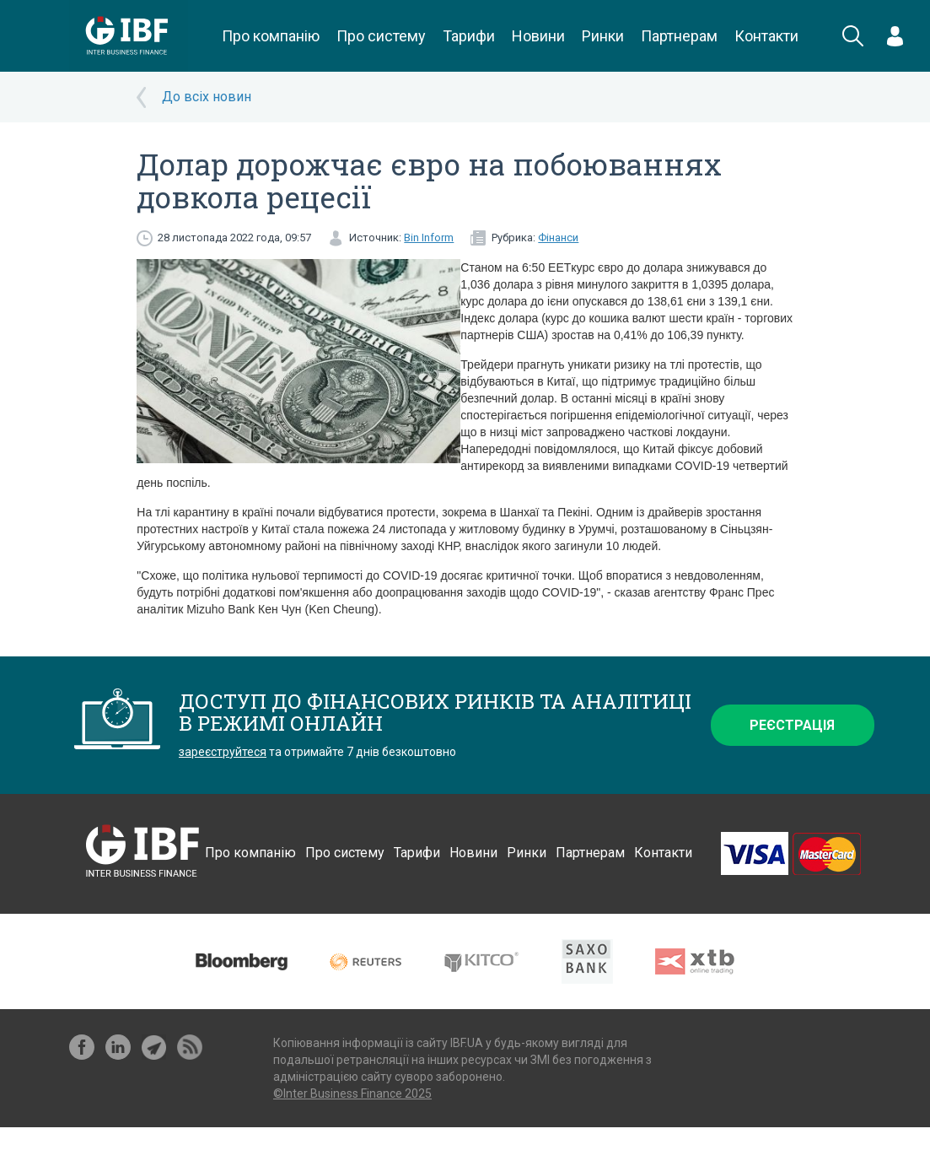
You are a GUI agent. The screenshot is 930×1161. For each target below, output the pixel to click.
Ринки (603, 36)
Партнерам (679, 36)
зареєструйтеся (222, 752)
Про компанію (271, 36)
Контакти (766, 36)
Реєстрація (792, 725)
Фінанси (558, 237)
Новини (538, 36)
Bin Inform (429, 237)
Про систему (381, 36)
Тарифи (469, 36)
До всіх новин (206, 97)
